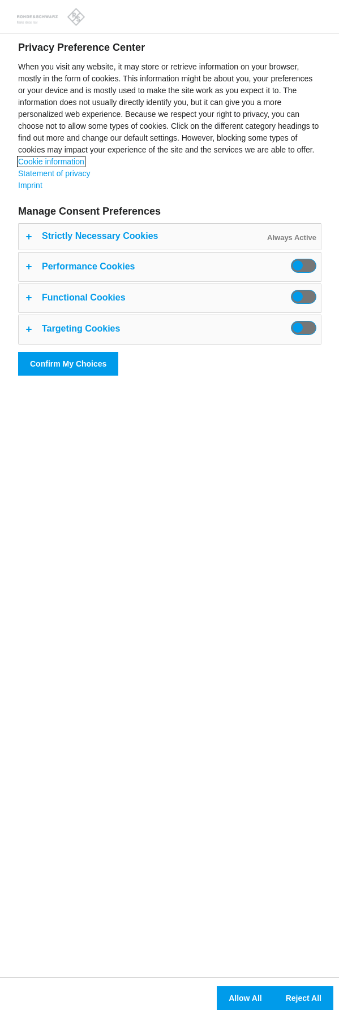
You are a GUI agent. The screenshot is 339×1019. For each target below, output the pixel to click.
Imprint (30, 185)
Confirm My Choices (68, 363)
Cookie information (51, 161)
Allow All (245, 998)
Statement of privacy (54, 173)
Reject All (303, 998)
